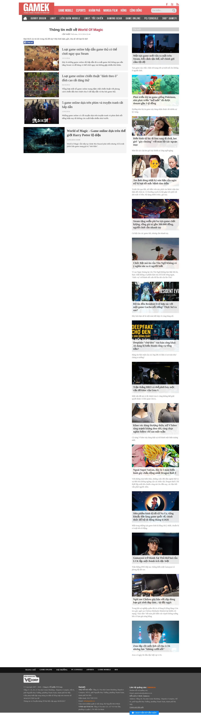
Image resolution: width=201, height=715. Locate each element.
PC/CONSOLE (151, 18)
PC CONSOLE (77, 669)
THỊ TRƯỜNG (61, 670)
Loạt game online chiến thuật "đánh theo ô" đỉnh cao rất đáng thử (90, 78)
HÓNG (124, 10)
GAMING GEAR (114, 18)
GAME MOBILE (65, 10)
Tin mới (137, 29)
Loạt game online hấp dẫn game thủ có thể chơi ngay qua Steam (89, 51)
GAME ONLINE (133, 18)
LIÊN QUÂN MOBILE (70, 18)
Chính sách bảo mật (137, 707)
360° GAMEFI (169, 18)
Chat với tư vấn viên (144, 713)
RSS (116, 669)
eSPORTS (81, 10)
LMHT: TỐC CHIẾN (93, 18)
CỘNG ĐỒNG (136, 10)
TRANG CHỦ (30, 670)
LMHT (53, 18)
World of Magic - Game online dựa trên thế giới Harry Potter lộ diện (96, 133)
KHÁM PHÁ (94, 10)
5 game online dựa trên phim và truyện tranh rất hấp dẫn (92, 105)
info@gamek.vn (89, 701)
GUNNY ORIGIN (38, 18)
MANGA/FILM (110, 10)
